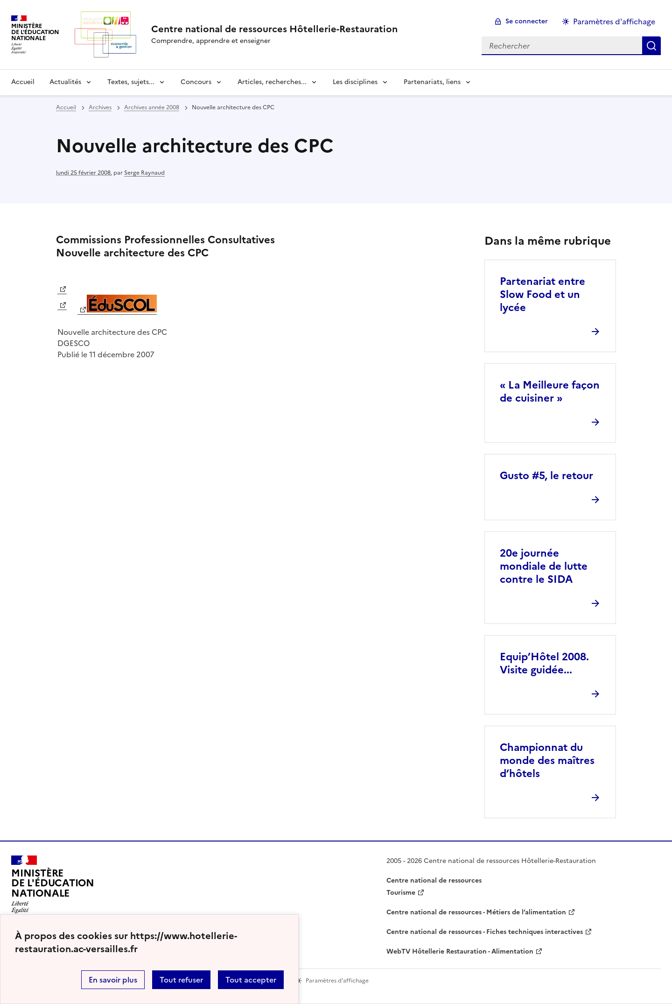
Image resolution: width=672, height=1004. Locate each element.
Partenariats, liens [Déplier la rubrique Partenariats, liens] (432, 82)
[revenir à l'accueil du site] (274, 28)
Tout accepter (250, 979)
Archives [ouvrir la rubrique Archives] (100, 107)
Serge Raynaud (144, 173)
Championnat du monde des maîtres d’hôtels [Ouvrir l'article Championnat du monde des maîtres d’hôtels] (547, 760)
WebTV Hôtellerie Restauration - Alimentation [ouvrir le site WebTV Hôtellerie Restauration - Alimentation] (459, 951)
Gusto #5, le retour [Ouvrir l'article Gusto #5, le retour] (546, 475)
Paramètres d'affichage (614, 21)
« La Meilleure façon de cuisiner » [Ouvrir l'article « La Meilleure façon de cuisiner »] (550, 391)
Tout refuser (181, 979)
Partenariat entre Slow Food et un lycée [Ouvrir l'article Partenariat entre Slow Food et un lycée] (542, 294)
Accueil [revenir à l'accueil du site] (23, 82)
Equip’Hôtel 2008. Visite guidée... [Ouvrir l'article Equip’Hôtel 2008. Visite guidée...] (544, 663)
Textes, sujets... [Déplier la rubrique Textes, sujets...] (130, 82)
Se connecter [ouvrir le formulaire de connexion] (526, 21)
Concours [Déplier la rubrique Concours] (196, 82)
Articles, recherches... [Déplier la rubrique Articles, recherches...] (272, 82)
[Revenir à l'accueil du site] (52, 887)
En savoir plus (113, 979)
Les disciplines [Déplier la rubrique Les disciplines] (355, 82)
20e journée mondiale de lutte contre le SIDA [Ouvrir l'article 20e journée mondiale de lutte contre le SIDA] (544, 566)
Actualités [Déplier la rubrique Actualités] (65, 82)
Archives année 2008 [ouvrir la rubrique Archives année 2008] (151, 107)
